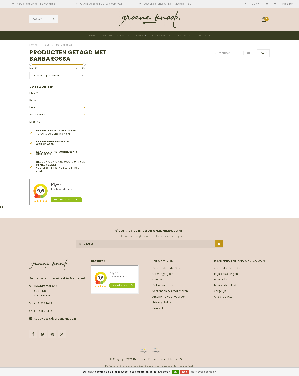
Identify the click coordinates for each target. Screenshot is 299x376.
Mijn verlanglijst (225, 285)
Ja (175, 371)
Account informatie (227, 268)
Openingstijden (163, 274)
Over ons (158, 279)
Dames (122, 35)
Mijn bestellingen (226, 274)
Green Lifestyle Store (167, 268)
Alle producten (224, 296)
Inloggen (287, 3)
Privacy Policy (162, 302)
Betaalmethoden (164, 285)
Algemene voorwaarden (169, 296)
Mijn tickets (222, 279)
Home (93, 35)
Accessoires (161, 35)
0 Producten (223, 53)
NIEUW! (107, 35)
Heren (139, 35)
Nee (184, 371)
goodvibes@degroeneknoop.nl (55, 318)
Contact (157, 308)
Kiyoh (191, 366)
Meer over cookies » (203, 371)
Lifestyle (184, 35)
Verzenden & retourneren (170, 291)
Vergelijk (220, 291)
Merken (204, 35)
